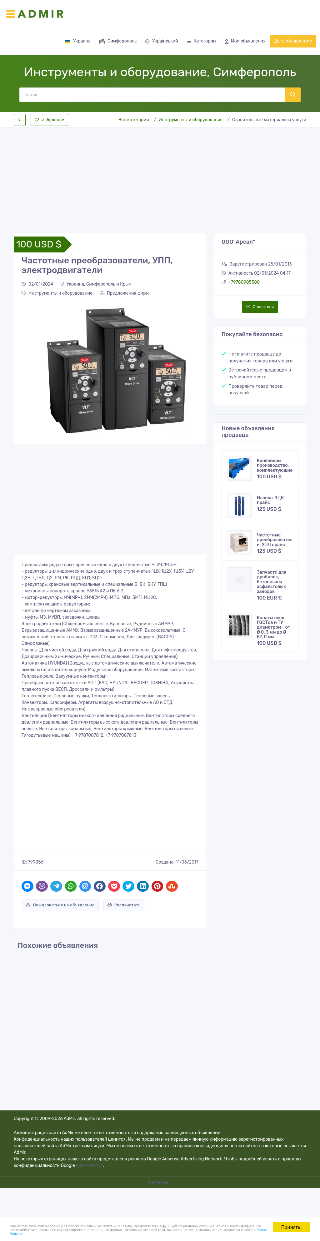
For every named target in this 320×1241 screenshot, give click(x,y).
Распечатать (124, 905)
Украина (78, 41)
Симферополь (118, 41)
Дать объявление (293, 41)
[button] (25, 369)
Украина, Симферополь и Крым (96, 284)
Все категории (133, 119)
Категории (201, 41)
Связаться (260, 306)
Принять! (291, 1222)
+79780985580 (244, 282)
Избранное (49, 119)
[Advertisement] (160, 175)
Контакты (158, 1182)
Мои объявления (245, 41)
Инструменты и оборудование (190, 119)
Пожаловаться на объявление (60, 905)
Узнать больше (178, 1233)
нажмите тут (89, 1165)
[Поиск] (152, 94)
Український (161, 41)
